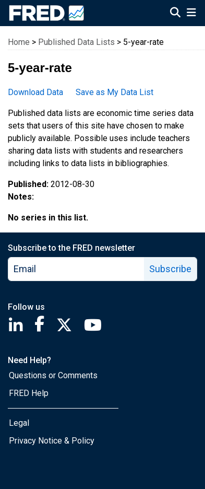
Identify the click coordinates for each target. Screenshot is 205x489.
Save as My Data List (114, 92)
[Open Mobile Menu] (191, 13)
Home (19, 42)
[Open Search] (175, 13)
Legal (19, 423)
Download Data (35, 92)
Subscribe (170, 268)
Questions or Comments (53, 375)
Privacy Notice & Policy (51, 441)
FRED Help (29, 393)
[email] (76, 269)
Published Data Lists (76, 42)
